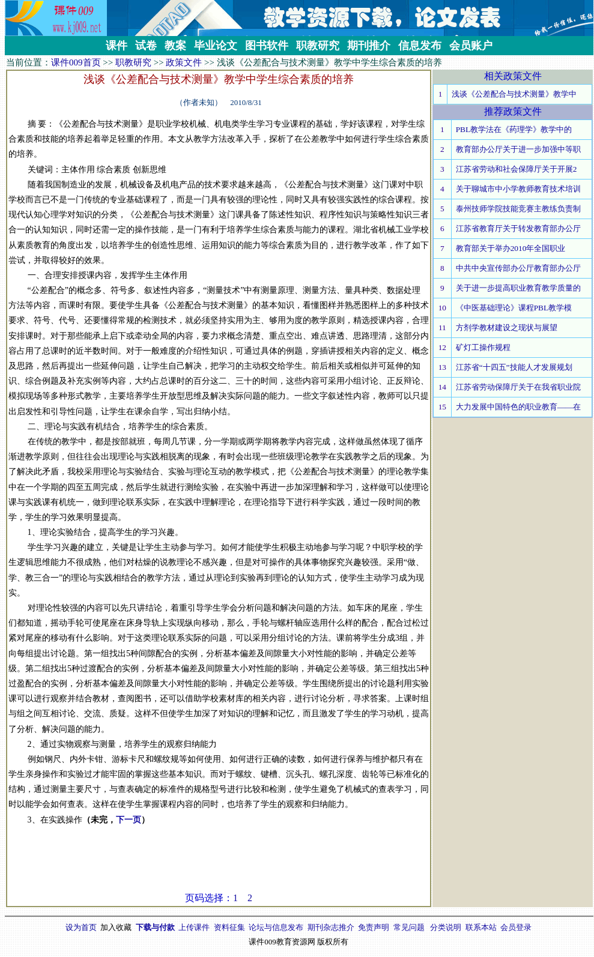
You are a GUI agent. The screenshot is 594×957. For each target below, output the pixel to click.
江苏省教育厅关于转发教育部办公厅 (518, 228)
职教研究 (133, 62)
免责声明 (373, 927)
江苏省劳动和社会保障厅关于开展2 (516, 169)
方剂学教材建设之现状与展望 (506, 327)
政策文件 (184, 62)
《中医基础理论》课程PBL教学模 (514, 307)
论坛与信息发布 (276, 927)
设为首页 (81, 927)
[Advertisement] (218, 865)
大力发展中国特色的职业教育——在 (518, 406)
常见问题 (409, 927)
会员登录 (516, 927)
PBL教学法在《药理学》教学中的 (514, 129)
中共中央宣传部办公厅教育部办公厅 (518, 268)
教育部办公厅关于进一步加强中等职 (518, 149)
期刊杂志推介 (331, 927)
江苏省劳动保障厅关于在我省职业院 (518, 386)
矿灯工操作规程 (483, 347)
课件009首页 (76, 62)
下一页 (128, 819)
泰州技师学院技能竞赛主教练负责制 (518, 208)
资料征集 (229, 927)
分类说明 (445, 927)
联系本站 (481, 927)
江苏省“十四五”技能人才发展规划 (514, 367)
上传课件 (194, 927)
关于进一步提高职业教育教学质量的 (518, 287)
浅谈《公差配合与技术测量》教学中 (514, 93)
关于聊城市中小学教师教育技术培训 (518, 188)
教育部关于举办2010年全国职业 (511, 248)
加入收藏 (116, 927)
